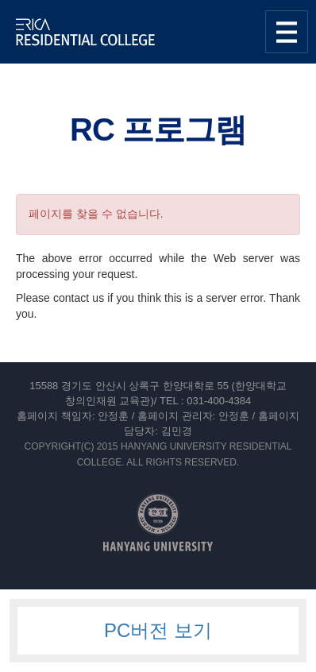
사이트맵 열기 (286, 31)
